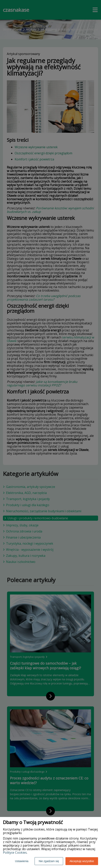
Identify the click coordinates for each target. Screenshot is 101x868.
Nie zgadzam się (49, 861)
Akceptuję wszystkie (82, 861)
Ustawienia (21, 861)
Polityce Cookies (15, 852)
